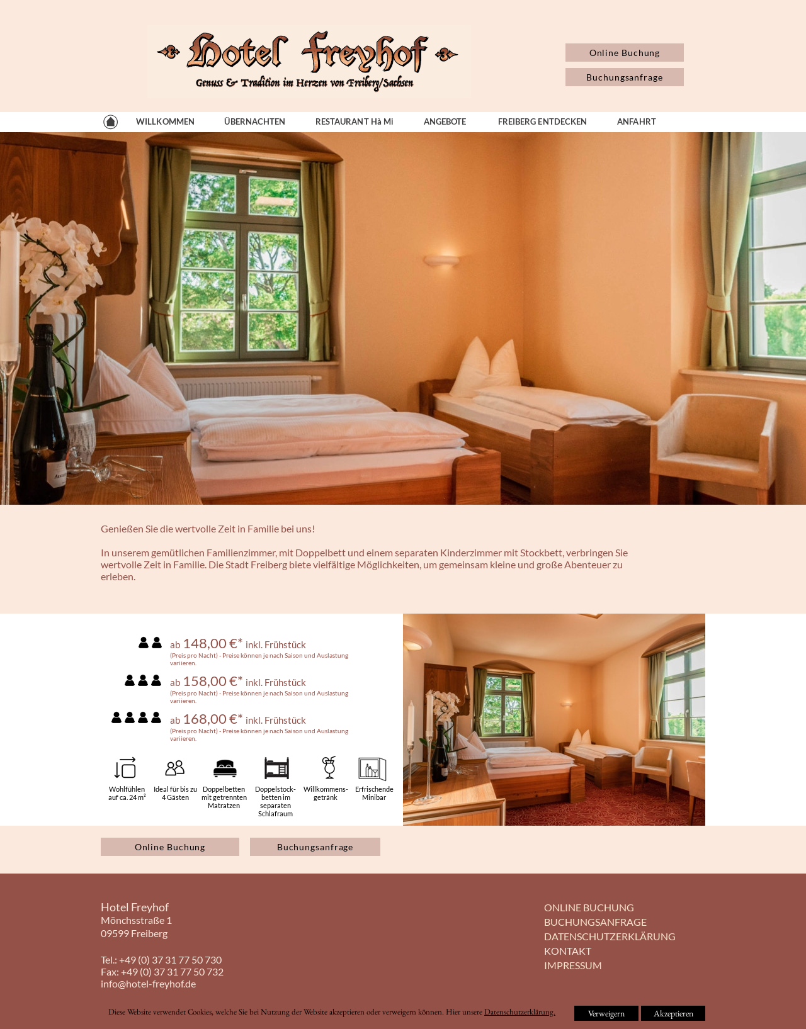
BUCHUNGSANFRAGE (595, 922)
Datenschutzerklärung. (519, 1011)
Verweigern (606, 1013)
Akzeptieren (673, 1013)
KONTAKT (567, 951)
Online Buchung (625, 52)
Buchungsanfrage (624, 77)
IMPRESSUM (573, 965)
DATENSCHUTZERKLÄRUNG (610, 936)
